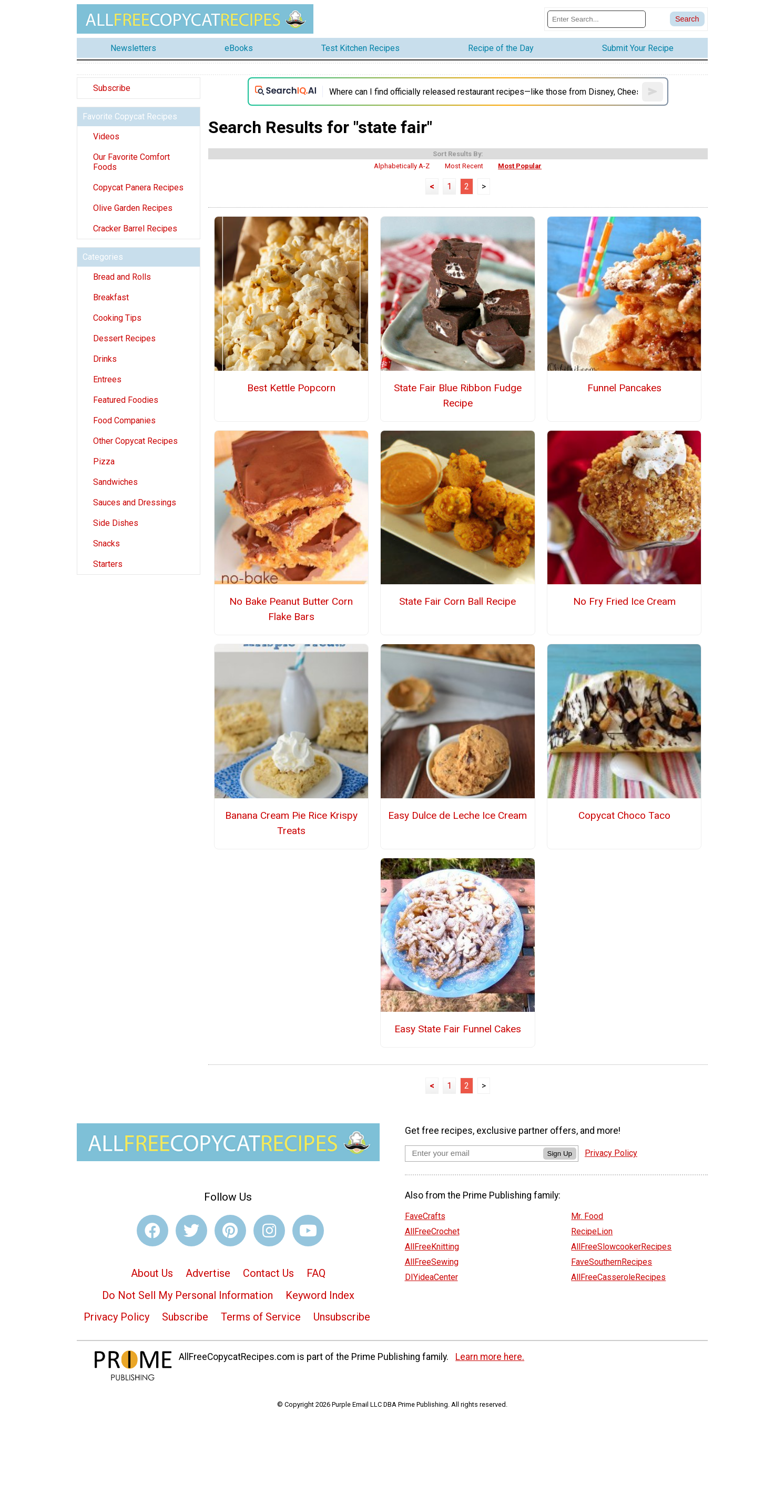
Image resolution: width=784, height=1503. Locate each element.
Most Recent (464, 166)
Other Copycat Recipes (135, 441)
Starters (108, 564)
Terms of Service (261, 1317)
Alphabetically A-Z (402, 166)
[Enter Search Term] (596, 19)
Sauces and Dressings (134, 502)
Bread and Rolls (122, 277)
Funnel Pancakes (624, 388)
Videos (106, 136)
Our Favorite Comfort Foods (131, 162)
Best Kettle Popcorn (291, 388)
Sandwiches (115, 482)
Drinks (105, 359)
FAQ (316, 1273)
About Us (152, 1273)
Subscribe (111, 88)
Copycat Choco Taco (624, 815)
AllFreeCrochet (432, 1231)
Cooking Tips (117, 318)
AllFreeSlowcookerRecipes (621, 1247)
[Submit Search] (687, 19)
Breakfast (111, 297)
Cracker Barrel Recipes (135, 228)
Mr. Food (587, 1216)
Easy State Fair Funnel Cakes (457, 1029)
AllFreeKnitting (432, 1247)
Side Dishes (115, 523)
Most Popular (520, 166)
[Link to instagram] (269, 1230)
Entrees (107, 379)
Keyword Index (320, 1295)
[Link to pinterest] (230, 1230)
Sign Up (559, 1153)
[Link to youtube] (308, 1230)
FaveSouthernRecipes (611, 1262)
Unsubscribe (341, 1317)
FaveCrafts (425, 1216)
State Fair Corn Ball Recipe (457, 601)
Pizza (104, 461)
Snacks (106, 544)
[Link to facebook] (152, 1230)
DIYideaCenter (431, 1277)
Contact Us (268, 1273)
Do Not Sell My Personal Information (187, 1295)
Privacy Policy (116, 1317)
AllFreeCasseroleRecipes (618, 1277)
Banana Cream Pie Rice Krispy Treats (291, 823)
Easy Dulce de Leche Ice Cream (457, 815)
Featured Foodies (125, 400)
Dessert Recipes (124, 338)
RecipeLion (592, 1231)
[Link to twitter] (191, 1230)
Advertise (208, 1273)
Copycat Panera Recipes (138, 187)
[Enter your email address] (474, 1153)
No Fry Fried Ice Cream (624, 601)
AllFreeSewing (432, 1262)
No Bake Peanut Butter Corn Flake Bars (291, 609)
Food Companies (124, 420)
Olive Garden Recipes (132, 208)
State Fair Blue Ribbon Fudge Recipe (458, 395)
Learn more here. (489, 1357)
